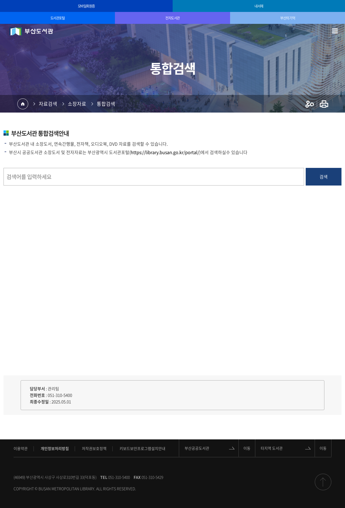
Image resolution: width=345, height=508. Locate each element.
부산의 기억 (287, 17)
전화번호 (37, 395)
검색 (324, 176)
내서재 (258, 5)
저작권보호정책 (94, 448)
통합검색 (106, 103)
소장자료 (77, 103)
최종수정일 (39, 402)
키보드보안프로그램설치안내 (142, 448)
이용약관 (21, 448)
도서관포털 (57, 17)
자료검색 (48, 103)
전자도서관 (172, 17)
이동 (246, 448)
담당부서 (37, 389)
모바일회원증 (86, 5)
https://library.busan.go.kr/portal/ (165, 152)
